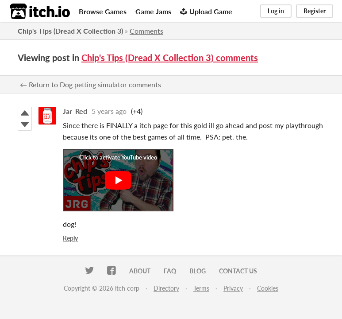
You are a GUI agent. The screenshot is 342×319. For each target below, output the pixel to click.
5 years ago (109, 111)
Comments (146, 31)
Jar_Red (75, 111)
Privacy (233, 288)
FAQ (170, 271)
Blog (197, 271)
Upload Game (206, 11)
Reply (70, 238)
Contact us (238, 271)
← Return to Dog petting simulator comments (90, 84)
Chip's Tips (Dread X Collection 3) (70, 31)
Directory (166, 288)
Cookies (267, 288)
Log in (276, 11)
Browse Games (103, 11)
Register (315, 11)
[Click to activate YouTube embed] (118, 180)
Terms (201, 288)
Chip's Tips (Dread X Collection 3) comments (169, 57)
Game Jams (153, 11)
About (139, 271)
